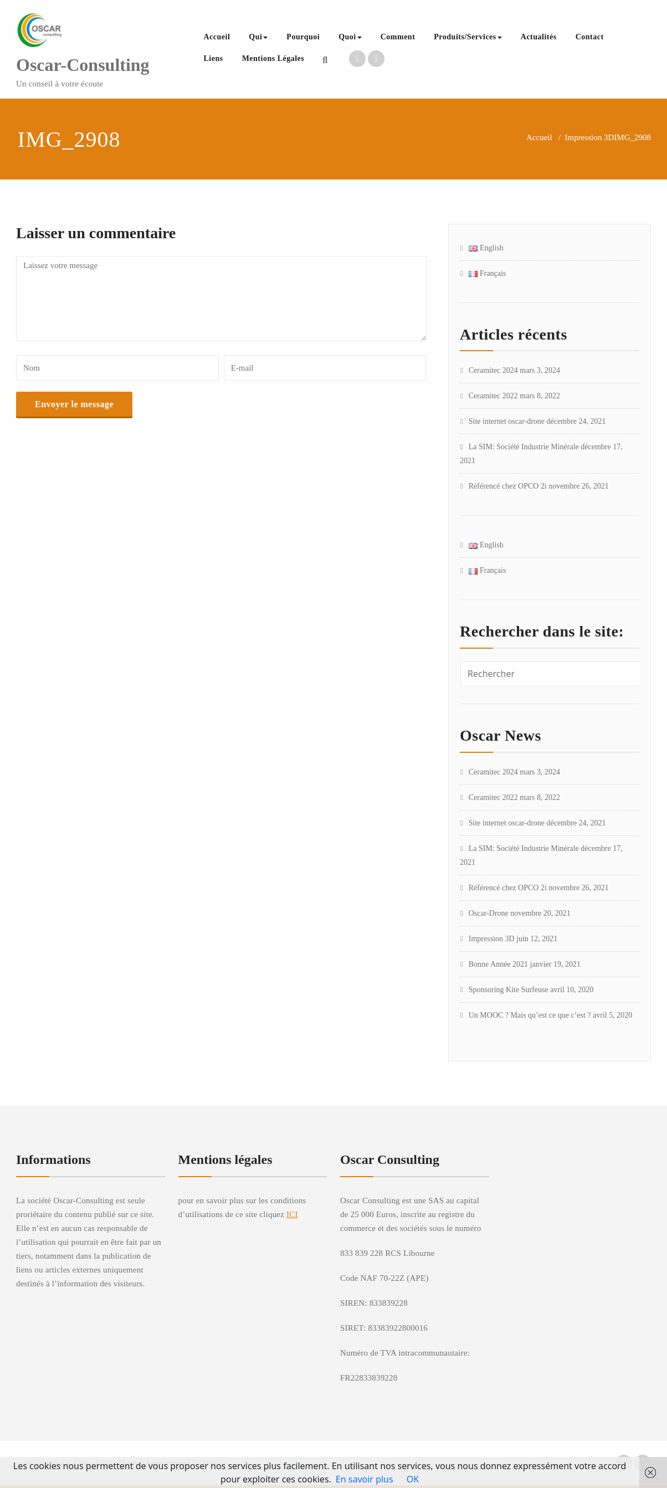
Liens (213, 58)
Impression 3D (589, 137)
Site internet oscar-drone (507, 421)
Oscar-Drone (489, 913)
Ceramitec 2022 (493, 396)
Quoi (350, 37)
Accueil (216, 37)
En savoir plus (364, 1479)
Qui (258, 37)
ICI (292, 1214)
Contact (590, 37)
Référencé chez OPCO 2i (508, 486)
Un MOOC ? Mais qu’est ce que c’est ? (530, 1015)
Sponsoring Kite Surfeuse (508, 990)
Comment (398, 37)
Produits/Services (467, 37)
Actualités (539, 37)
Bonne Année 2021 (498, 964)
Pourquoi (303, 37)
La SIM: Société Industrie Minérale (524, 447)
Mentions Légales (273, 58)
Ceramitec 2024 (493, 370)
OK (413, 1479)
